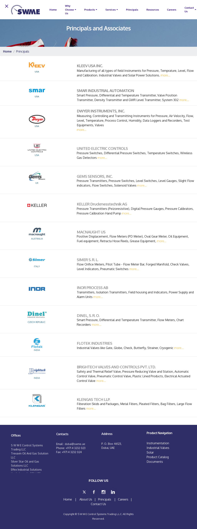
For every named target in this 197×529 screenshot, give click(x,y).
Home (68, 499)
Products (89, 9)
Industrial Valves (158, 448)
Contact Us (189, 9)
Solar (150, 452)
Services (110, 9)
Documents (155, 462)
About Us (85, 499)
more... (165, 75)
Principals (132, 9)
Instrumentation (158, 443)
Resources (152, 9)
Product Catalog (158, 457)
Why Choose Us (69, 9)
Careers (171, 9)
